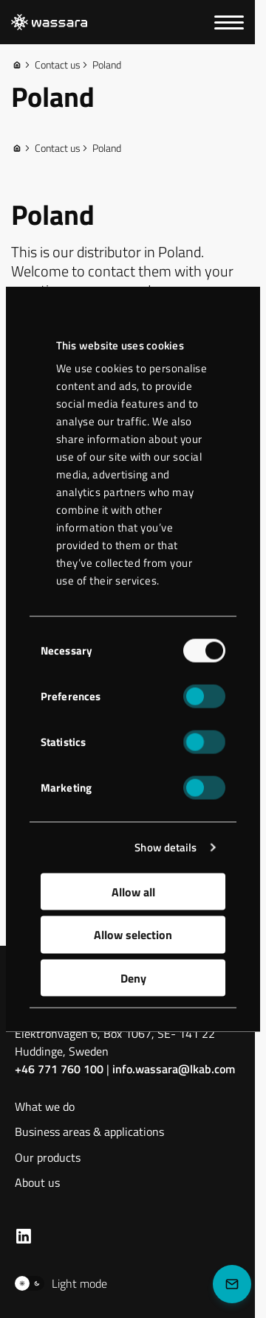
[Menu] (229, 22)
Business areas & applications (89, 1133)
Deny (133, 977)
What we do (45, 1108)
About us (37, 1183)
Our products (48, 1158)
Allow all (133, 891)
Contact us (52, 65)
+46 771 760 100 (59, 1069)
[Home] (17, 65)
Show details (165, 847)
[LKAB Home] (49, 22)
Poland (101, 65)
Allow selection (133, 935)
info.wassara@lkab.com (173, 1069)
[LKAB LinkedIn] (24, 1236)
